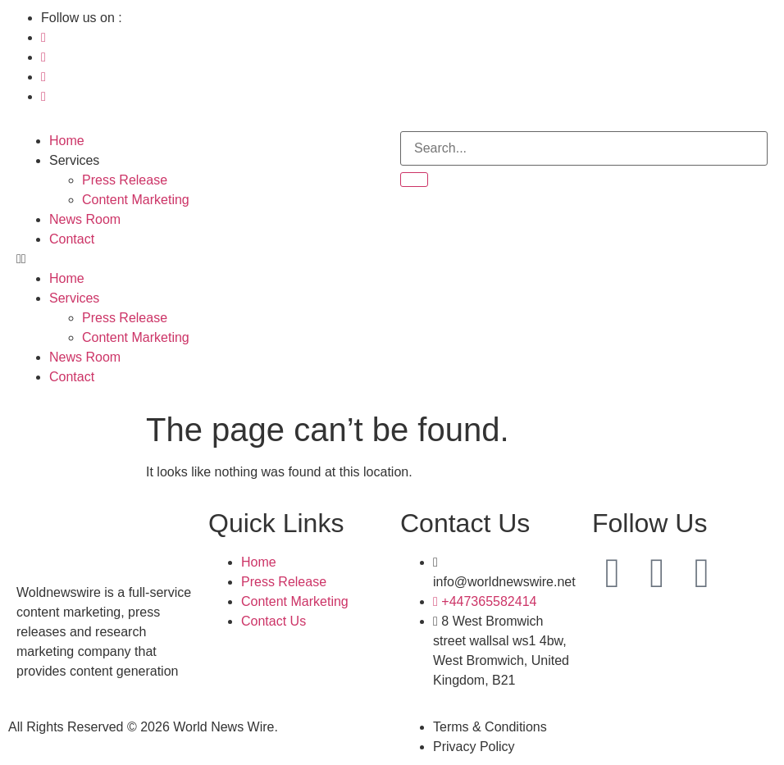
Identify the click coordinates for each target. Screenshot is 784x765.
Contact (71, 239)
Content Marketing (135, 200)
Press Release (124, 180)
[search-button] (414, 179)
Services (74, 160)
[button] (200, 259)
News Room (85, 219)
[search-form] (584, 148)
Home (66, 141)
